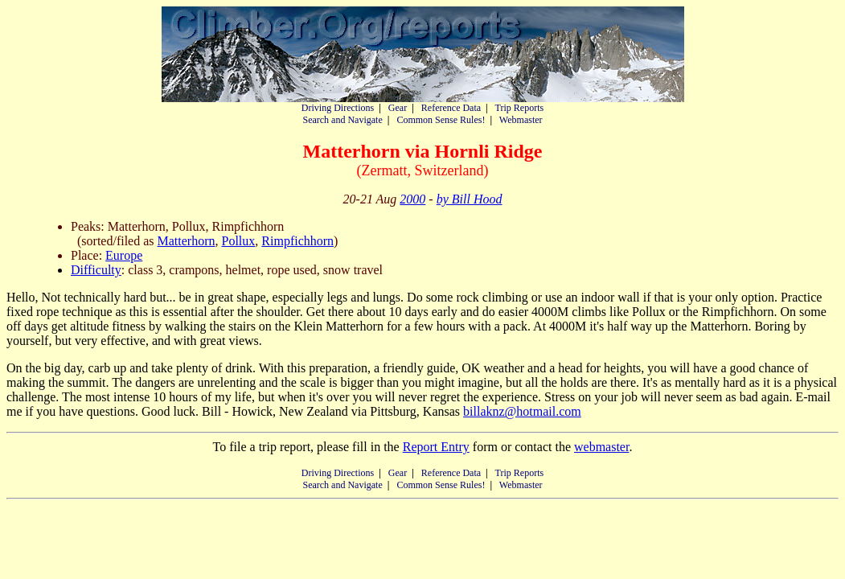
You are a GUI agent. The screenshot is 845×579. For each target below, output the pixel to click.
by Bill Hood (469, 199)
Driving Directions (337, 107)
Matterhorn (186, 241)
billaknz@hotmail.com (522, 411)
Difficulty (96, 270)
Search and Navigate (342, 119)
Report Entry (436, 447)
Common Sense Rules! (440, 119)
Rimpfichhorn (297, 241)
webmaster (601, 447)
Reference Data (451, 107)
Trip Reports (519, 107)
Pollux (239, 241)
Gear (397, 107)
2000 (412, 199)
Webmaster (521, 119)
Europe (123, 255)
